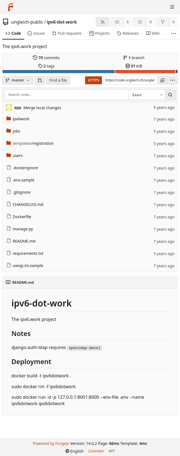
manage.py (19, 228)
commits (46, 57)
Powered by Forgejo (51, 443)
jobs (13, 131)
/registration (30, 143)
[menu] (172, 80)
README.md (21, 241)
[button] (39, 80)
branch (133, 57)
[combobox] (147, 94)
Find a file (58, 80)
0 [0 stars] (150, 21)
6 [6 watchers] (128, 21)
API (112, 450)
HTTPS (93, 80)
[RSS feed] (102, 21)
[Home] (10, 7)
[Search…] (170, 94)
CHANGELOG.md (24, 204)
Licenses (96, 450)
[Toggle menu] (172, 7)
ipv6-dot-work (62, 22)
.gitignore (18, 192)
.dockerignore (22, 167)
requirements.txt (24, 253)
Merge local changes (42, 107)
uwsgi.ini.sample (24, 265)
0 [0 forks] (173, 21)
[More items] (173, 33)
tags (46, 66)
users (14, 155)
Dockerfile (18, 216)
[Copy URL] (162, 80)
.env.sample (20, 180)
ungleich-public (27, 22)
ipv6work (17, 118)
